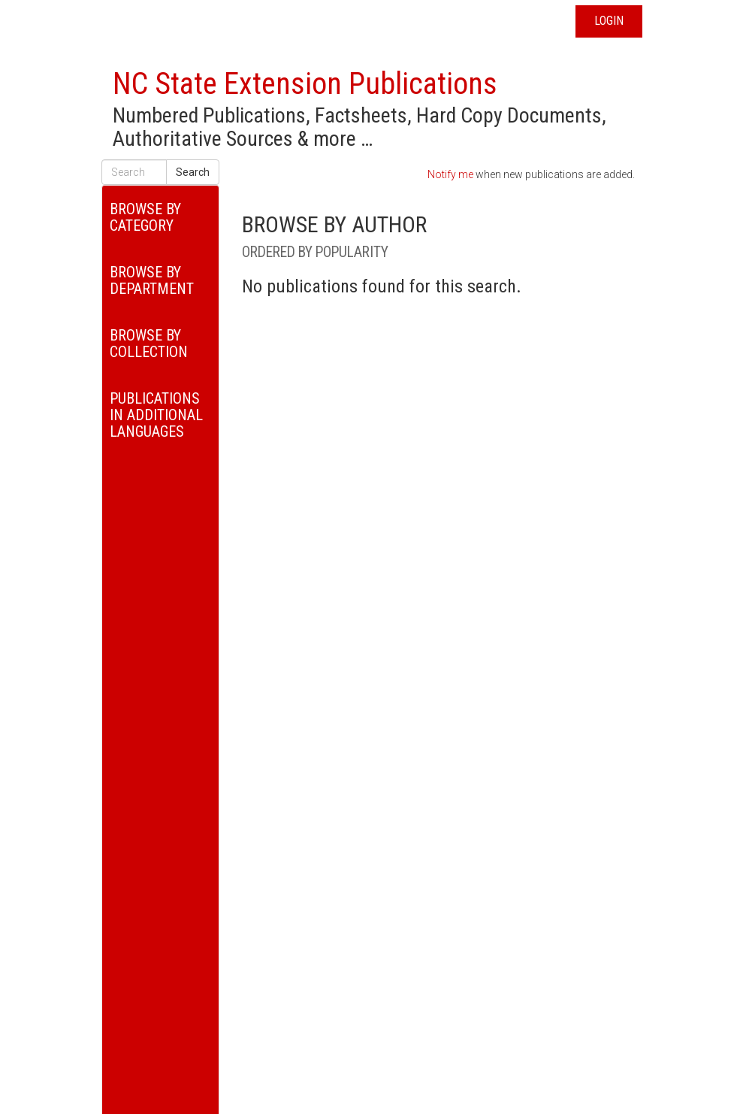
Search (193, 172)
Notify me (450, 174)
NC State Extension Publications (305, 83)
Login (609, 21)
